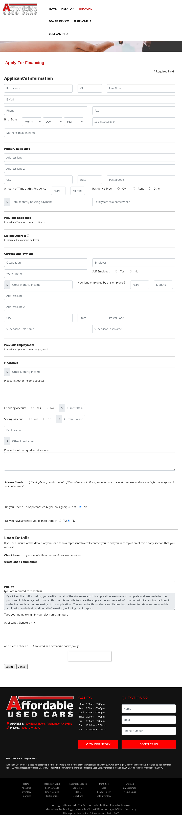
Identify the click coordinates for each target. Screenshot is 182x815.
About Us (26, 787)
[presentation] (89, 656)
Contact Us (149, 744)
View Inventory (98, 744)
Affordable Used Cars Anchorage (109, 805)
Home (53, 9)
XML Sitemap (129, 787)
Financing (85, 9)
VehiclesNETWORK (89, 809)
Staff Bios (104, 783)
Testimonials (82, 21)
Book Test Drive (52, 783)
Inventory (68, 9)
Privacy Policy (104, 791)
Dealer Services (59, 21)
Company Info (58, 34)
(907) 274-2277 (31, 727)
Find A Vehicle (52, 791)
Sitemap (130, 783)
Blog (104, 787)
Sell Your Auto (52, 787)
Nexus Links (130, 791)
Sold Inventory (104, 795)
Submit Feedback (78, 783)
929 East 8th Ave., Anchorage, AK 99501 (49, 723)
